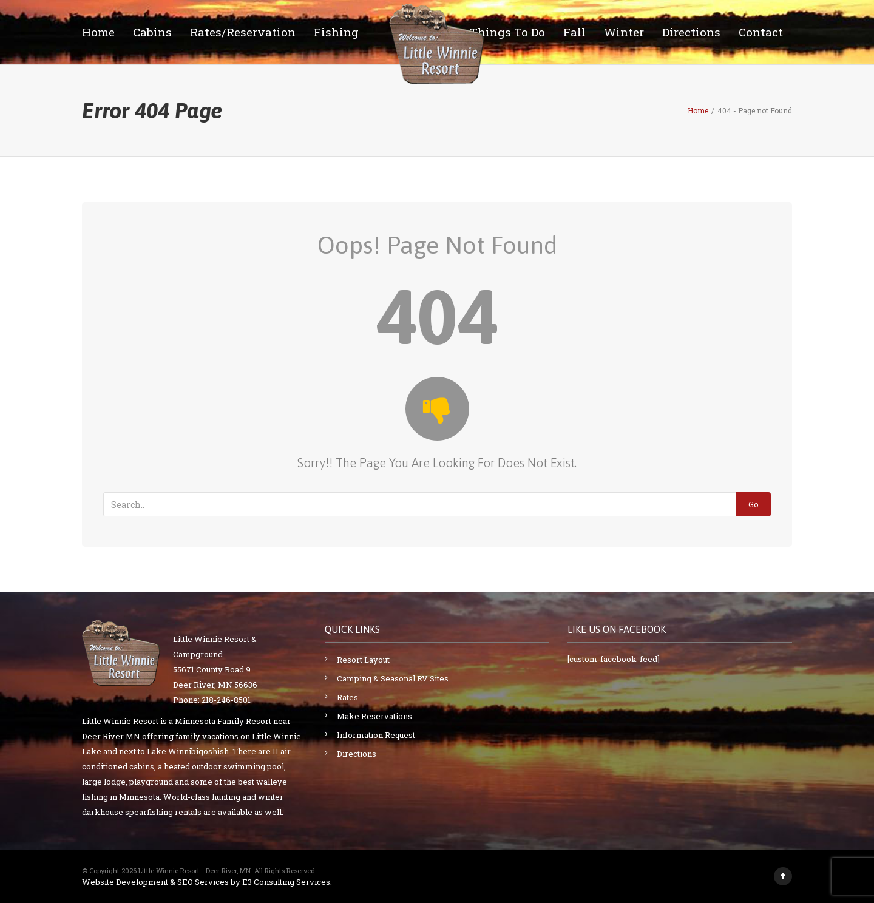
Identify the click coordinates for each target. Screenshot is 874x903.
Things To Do (507, 31)
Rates (347, 697)
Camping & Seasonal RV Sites (393, 678)
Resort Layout (363, 659)
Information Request (376, 734)
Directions (691, 31)
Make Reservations (374, 716)
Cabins (152, 31)
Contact (761, 31)
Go (753, 504)
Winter (624, 31)
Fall (574, 31)
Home (98, 31)
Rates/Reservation (243, 31)
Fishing (336, 31)
